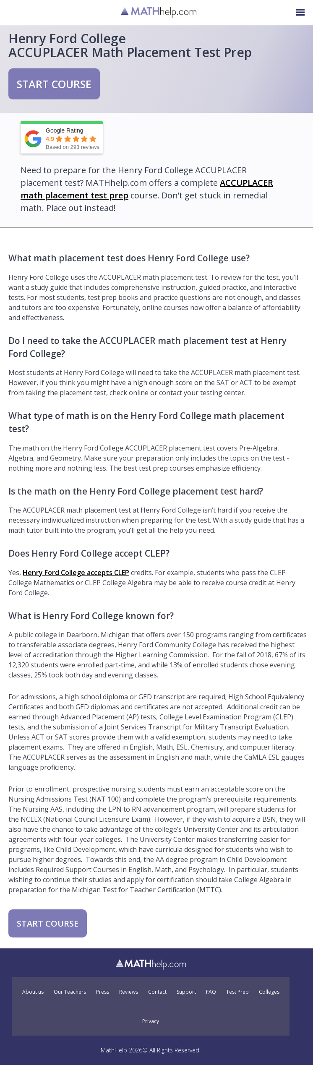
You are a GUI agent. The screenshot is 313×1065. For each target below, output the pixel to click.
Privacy (150, 1021)
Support (186, 992)
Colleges (269, 992)
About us (33, 992)
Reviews (128, 992)
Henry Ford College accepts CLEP (76, 572)
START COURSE (54, 84)
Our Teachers (70, 992)
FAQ (211, 992)
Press (102, 992)
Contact (157, 992)
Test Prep (237, 992)
